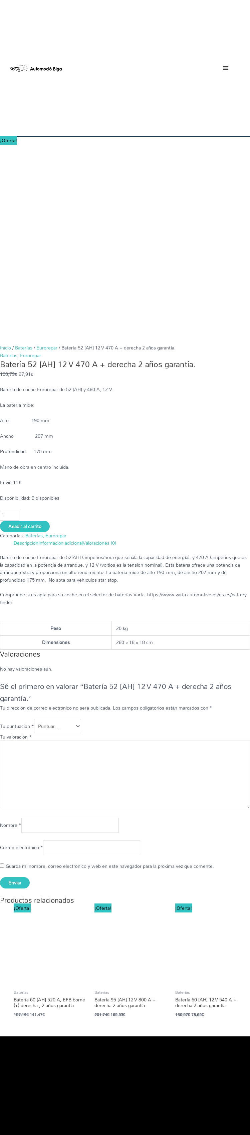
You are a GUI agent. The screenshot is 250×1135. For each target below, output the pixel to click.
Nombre (10, 629)
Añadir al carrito (24, 334)
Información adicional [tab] (60, 351)
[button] (225, 68)
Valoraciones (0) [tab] (99, 351)
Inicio (5, 155)
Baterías (23, 155)
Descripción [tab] (26, 351)
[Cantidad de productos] (10, 323)
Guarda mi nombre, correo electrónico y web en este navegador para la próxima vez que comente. (110, 670)
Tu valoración (16, 540)
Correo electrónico (21, 651)
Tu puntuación (17, 532)
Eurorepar (46, 155)
